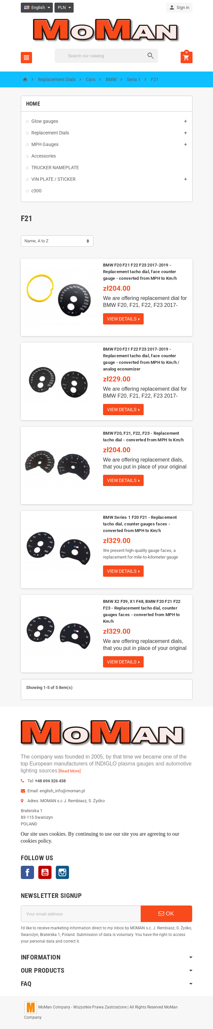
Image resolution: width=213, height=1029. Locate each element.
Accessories (43, 156)
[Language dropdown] (37, 7)
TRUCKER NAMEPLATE (55, 167)
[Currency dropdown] (64, 7)
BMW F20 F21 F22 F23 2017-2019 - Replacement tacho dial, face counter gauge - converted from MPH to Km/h (140, 272)
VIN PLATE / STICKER (53, 179)
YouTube (45, 872)
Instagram (62, 872)
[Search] (106, 56)
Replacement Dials (50, 132)
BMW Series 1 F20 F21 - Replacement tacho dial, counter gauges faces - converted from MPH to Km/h (140, 524)
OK (166, 913)
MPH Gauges (44, 144)
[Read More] (69, 770)
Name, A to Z (36, 240)
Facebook (27, 872)
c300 (36, 190)
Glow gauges (44, 121)
